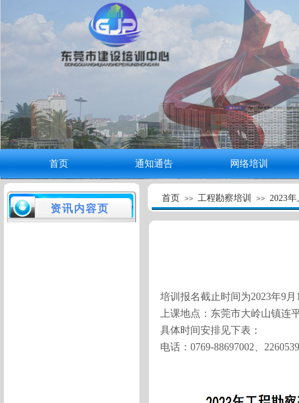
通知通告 (154, 163)
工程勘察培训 (224, 198)
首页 (58, 163)
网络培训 (249, 163)
